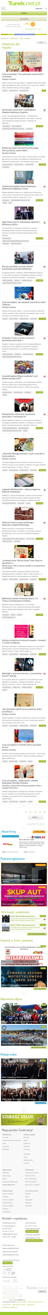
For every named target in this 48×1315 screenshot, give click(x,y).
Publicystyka (8, 1191)
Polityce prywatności (11, 1297)
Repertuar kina (30, 1176)
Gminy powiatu (29, 1134)
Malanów (27, 1146)
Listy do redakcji (8, 1194)
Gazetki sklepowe (31, 1182)
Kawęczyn (27, 1143)
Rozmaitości (7, 1212)
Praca (27, 1197)
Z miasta (5, 1137)
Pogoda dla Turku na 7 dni (33, 29)
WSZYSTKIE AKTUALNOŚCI (37, 934)
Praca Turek (7, 1304)
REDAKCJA (42, 1291)
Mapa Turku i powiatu (32, 1185)
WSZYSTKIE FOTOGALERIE (38, 1047)
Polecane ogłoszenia (13, 858)
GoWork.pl (13, 1307)
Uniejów (26, 1163)
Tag (21, 38)
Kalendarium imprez (32, 1173)
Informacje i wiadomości (15, 912)
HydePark (28, 1206)
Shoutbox (6, 1149)
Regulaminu (5, 1293)
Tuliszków (27, 1154)
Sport (4, 1143)
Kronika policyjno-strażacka (12, 1140)
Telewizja (28, 1203)
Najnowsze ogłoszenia (10, 1182)
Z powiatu (6, 1146)
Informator (29, 1170)
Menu (25, 19)
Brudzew (26, 1137)
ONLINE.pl (21, 1299)
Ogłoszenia (7, 1170)
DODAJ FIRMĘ (39, 831)
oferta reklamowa (32, 1231)
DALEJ (41, 42)
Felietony (6, 1209)
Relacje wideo (9, 1054)
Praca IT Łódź (21, 1302)
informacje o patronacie (34, 1240)
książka (27, 38)
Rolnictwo (6, 1173)
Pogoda (27, 1194)
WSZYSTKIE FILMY (40, 1102)
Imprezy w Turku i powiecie (17, 940)
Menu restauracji (30, 1179)
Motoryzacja (7, 1176)
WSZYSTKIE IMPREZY (39, 988)
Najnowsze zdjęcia (11, 999)
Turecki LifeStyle (8, 1200)
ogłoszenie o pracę (19, 1304)
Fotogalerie (29, 1200)
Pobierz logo (7, 1263)
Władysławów (28, 1160)
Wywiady (6, 1197)
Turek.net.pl (13, 38)
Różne (5, 1179)
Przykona (27, 1149)
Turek (25, 1157)
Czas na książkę (8, 1206)
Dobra (26, 1140)
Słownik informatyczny (35, 1302)
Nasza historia (7, 1203)
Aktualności (7, 1134)
